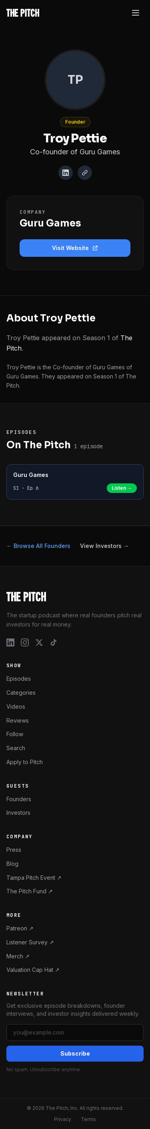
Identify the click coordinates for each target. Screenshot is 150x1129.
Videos (15, 706)
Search (15, 748)
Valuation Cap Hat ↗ (33, 969)
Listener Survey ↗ (30, 942)
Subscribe (75, 1053)
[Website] (85, 173)
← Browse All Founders (38, 545)
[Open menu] (136, 13)
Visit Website (75, 247)
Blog (12, 863)
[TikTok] (54, 642)
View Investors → (104, 545)
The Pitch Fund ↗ (29, 891)
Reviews (17, 720)
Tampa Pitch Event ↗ (34, 877)
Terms (88, 1119)
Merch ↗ (18, 956)
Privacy (62, 1119)
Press (13, 849)
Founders (18, 799)
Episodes (18, 678)
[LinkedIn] (65, 173)
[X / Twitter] (39, 642)
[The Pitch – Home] (75, 596)
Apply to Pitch (24, 762)
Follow (14, 734)
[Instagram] (25, 642)
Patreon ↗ (20, 928)
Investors (18, 812)
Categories (21, 692)
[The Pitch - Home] (22, 13)
